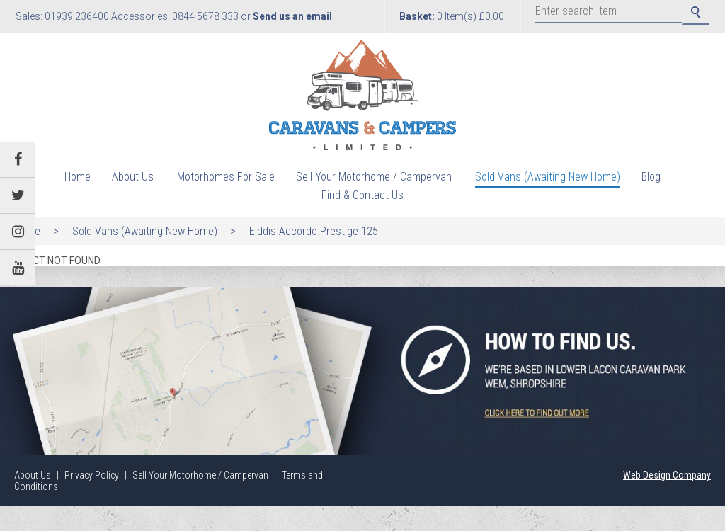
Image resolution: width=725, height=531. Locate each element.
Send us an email (292, 16)
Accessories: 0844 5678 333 (175, 16)
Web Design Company (667, 475)
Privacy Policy (91, 475)
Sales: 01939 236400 (62, 16)
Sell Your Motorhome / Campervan (374, 176)
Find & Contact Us (362, 195)
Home (77, 176)
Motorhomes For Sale (226, 176)
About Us (133, 176)
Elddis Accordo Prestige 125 (313, 231)
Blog (651, 176)
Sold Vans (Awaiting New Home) (547, 176)
